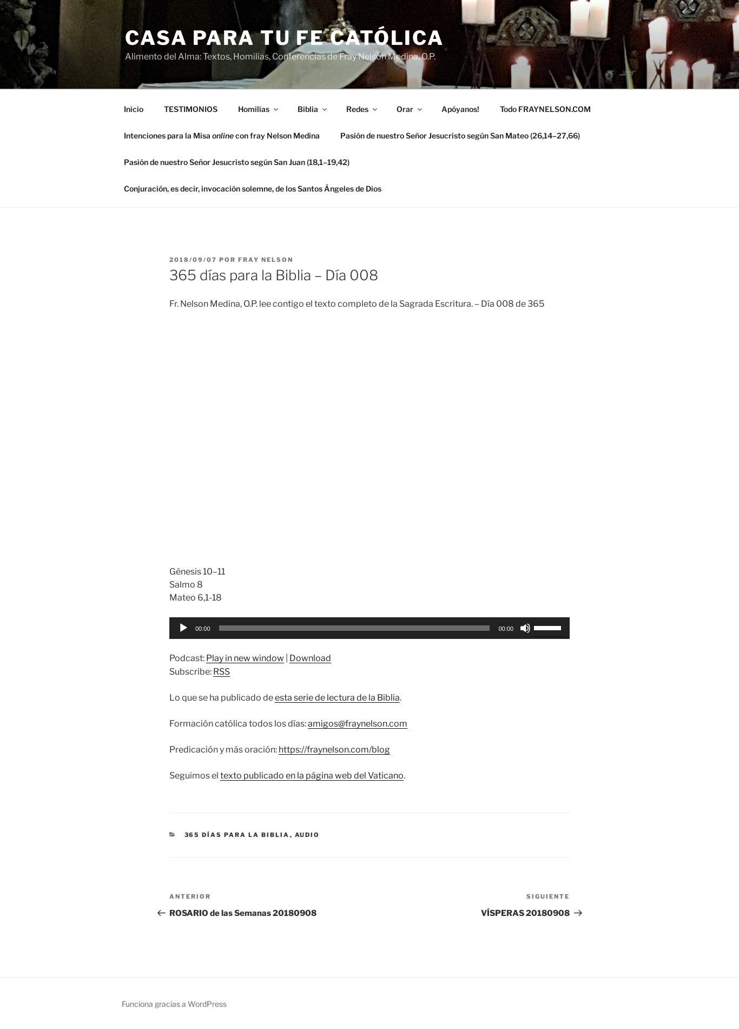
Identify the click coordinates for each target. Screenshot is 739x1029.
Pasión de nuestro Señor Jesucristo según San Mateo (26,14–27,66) (460, 135)
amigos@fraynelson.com (357, 723)
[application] (369, 628)
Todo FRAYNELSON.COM (545, 109)
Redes (362, 109)
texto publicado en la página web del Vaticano (312, 775)
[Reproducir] (183, 628)
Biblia (313, 109)
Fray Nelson (265, 259)
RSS (221, 672)
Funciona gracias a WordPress (174, 1003)
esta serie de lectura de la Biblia (337, 697)
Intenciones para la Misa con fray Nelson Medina (222, 135)
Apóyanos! (460, 109)
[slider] (354, 628)
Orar (410, 109)
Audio (307, 835)
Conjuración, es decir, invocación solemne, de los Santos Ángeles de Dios (252, 188)
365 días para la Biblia (237, 835)
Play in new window (245, 658)
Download (310, 658)
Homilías (259, 109)
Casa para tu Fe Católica (284, 38)
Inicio (133, 109)
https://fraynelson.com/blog (334, 749)
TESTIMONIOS (190, 109)
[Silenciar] (525, 628)
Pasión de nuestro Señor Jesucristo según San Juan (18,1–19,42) (236, 162)
